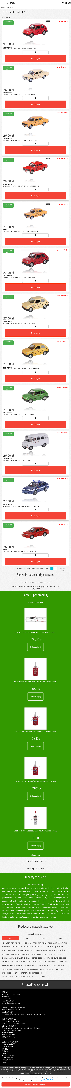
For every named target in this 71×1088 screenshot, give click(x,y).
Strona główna (6, 7)
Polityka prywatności (9, 1055)
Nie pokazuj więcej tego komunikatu (35, 1084)
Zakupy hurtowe (7, 1060)
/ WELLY (13, 7)
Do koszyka (35, 58)
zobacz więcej (35, 855)
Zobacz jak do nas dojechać (11, 1009)
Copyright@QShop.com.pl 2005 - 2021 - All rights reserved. (35, 1073)
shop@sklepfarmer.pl (14, 1003)
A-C (10, 938)
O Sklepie (5, 1051)
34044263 (5, 1007)
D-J (27, 938)
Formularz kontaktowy (17, 1007)
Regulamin (5, 1053)
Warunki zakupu (7, 1058)
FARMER (10, 2)
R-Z (60, 938)
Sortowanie (6, 17)
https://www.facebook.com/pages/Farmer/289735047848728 (23, 1014)
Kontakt (4, 1062)
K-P (44, 938)
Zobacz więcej (35, 647)
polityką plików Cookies (48, 1080)
